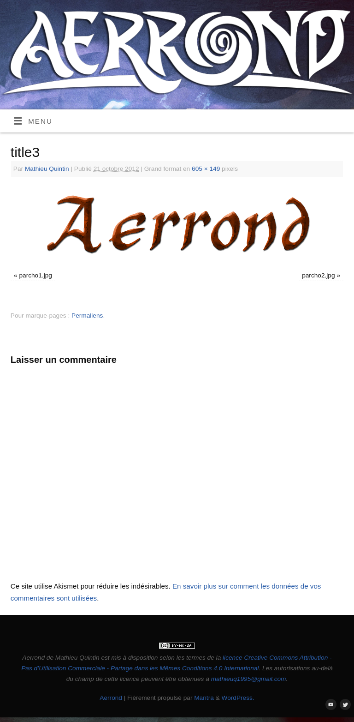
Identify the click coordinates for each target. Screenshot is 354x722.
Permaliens (87, 315)
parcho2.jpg (318, 275)
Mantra (204, 697)
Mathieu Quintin (47, 168)
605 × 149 (206, 168)
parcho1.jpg (35, 275)
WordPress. (238, 697)
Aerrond (111, 697)
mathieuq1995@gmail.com (248, 678)
